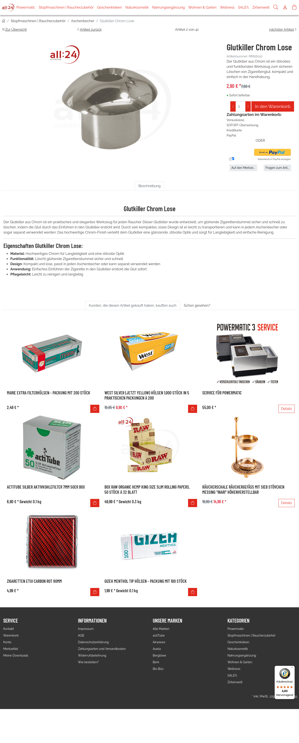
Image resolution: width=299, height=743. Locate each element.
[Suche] (275, 7)
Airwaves (159, 642)
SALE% (243, 7)
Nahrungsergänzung (168, 7)
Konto (7, 642)
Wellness (227, 7)
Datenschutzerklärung (93, 642)
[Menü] (292, 668)
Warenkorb (11, 635)
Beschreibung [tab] (150, 186)
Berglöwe (159, 655)
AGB (81, 635)
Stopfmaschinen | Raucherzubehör (66, 7)
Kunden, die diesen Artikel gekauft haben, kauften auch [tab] (132, 305)
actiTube (159, 635)
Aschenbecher (82, 21)
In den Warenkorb (272, 106)
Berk (156, 662)
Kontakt (8, 629)
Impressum (86, 629)
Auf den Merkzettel (244, 167)
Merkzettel (10, 649)
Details (286, 409)
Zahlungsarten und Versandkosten (102, 649)
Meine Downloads (15, 655)
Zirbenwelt (260, 7)
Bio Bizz (158, 669)
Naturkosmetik (137, 7)
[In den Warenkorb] (94, 409)
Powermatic (25, 7)
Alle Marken (161, 629)
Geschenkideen (109, 7)
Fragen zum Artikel (278, 167)
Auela (157, 649)
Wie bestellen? (88, 662)
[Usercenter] (285, 7)
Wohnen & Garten (202, 7)
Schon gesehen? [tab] (197, 305)
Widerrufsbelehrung (92, 655)
